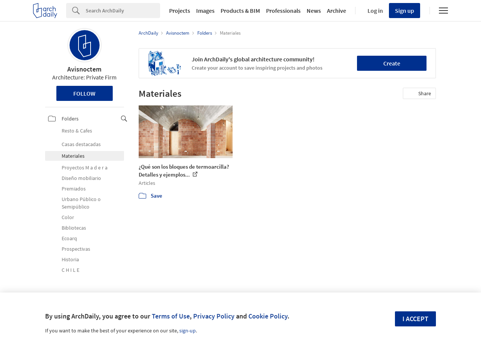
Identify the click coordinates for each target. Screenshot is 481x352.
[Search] (123, 10)
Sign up (404, 10)
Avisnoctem (84, 69)
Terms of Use (171, 316)
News (314, 11)
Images (205, 11)
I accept (415, 318)
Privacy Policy (213, 316)
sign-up (187, 330)
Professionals (283, 11)
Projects (179, 11)
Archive (336, 11)
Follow (84, 93)
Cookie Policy (267, 316)
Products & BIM (240, 11)
